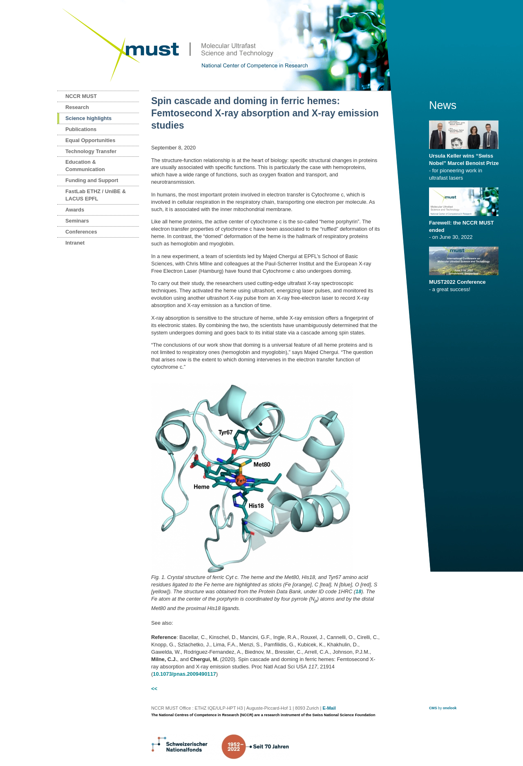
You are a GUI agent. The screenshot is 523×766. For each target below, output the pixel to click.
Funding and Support (91, 180)
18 (358, 591)
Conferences (81, 232)
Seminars (77, 221)
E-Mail (328, 708)
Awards (74, 210)
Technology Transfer (90, 151)
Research (77, 107)
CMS (433, 708)
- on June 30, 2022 (465, 227)
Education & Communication (85, 165)
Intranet (75, 243)
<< (154, 689)
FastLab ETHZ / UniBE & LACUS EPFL (95, 195)
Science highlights (88, 118)
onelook (450, 708)
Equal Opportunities (90, 140)
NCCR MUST (81, 96)
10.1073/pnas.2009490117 (184, 674)
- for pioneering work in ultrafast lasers (465, 164)
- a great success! (465, 283)
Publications (80, 129)
